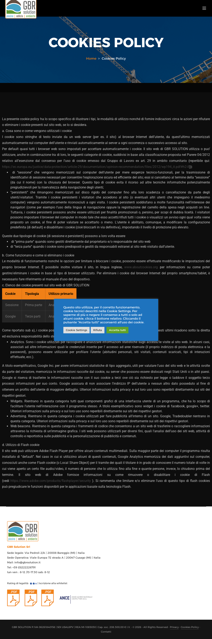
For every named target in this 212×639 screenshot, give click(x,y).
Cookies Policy (190, 627)
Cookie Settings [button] (76, 330)
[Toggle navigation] (204, 8)
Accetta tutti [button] (117, 330)
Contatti (106, 631)
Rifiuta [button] (97, 330)
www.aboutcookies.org (141, 267)
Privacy (174, 627)
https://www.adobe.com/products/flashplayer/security (50, 481)
